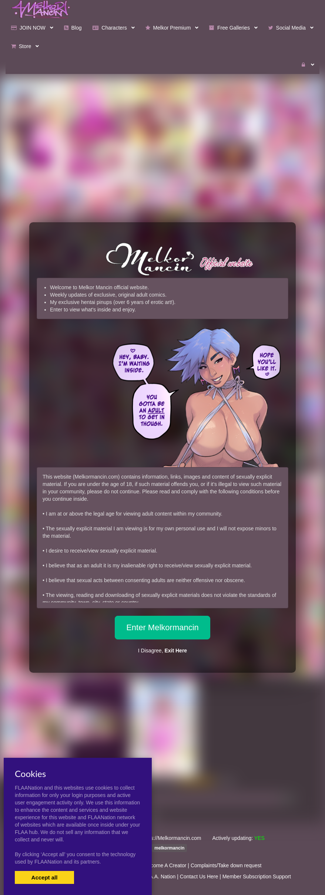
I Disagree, (162, 650)
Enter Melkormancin (162, 627)
